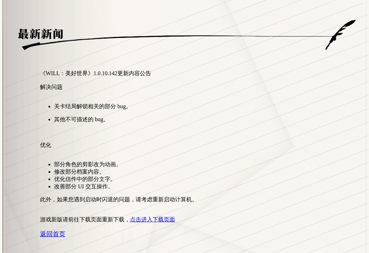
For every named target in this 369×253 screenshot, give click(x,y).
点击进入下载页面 (152, 219)
